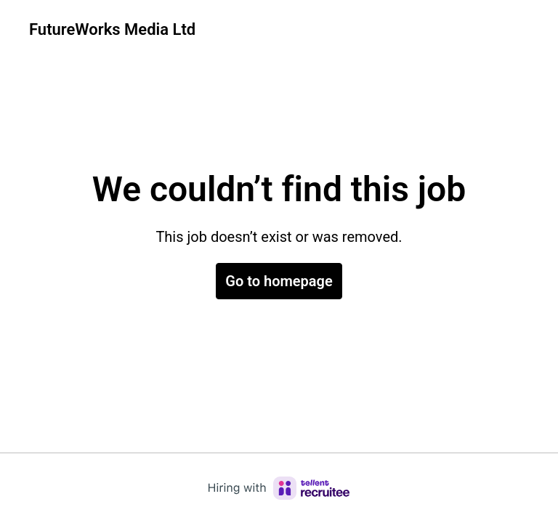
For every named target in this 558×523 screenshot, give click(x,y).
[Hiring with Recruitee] (279, 488)
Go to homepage (278, 281)
